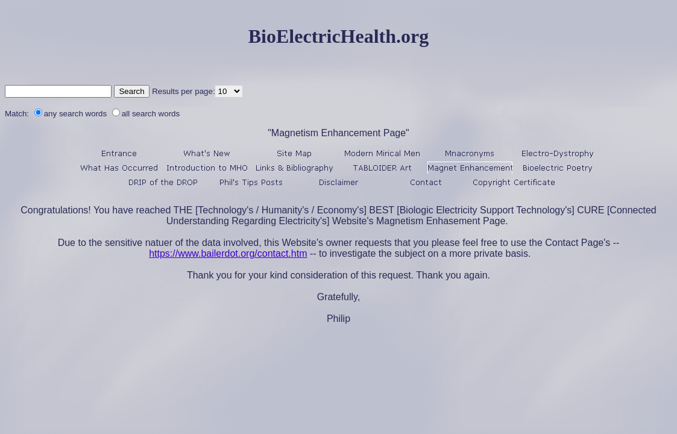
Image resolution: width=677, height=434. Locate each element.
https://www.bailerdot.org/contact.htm (228, 253)
